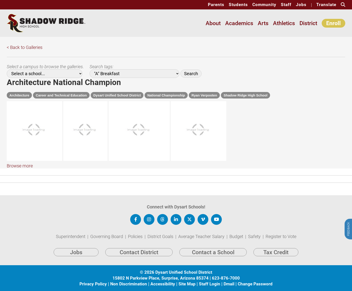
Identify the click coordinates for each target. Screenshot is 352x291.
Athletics (284, 23)
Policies (136, 242)
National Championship (166, 95)
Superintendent (71, 242)
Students (238, 4)
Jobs (301, 4)
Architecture (19, 95)
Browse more (20, 176)
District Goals (160, 242)
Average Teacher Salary (202, 242)
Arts (263, 23)
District (308, 23)
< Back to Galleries (24, 47)
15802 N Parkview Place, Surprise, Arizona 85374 (160, 283)
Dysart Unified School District (117, 95)
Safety (255, 242)
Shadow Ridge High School (245, 95)
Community (264, 4)
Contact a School (213, 257)
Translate (326, 4)
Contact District (139, 257)
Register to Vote (281, 242)
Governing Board (107, 242)
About (213, 23)
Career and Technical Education (61, 95)
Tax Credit (275, 257)
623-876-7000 (226, 283)
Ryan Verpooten (204, 95)
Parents (216, 4)
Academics (239, 23)
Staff (286, 4)
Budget (236, 242)
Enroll (333, 23)
